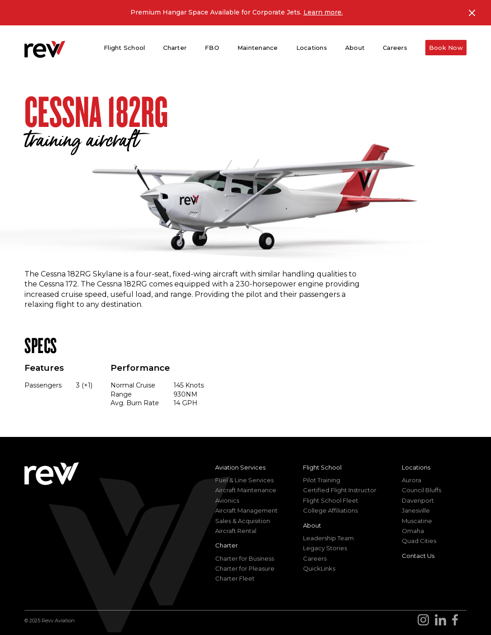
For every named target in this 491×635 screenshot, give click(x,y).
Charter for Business (244, 558)
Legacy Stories (325, 548)
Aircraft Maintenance (245, 490)
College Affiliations (330, 510)
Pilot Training (321, 480)
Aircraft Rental (235, 531)
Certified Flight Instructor (339, 490)
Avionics (227, 500)
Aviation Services (240, 467)
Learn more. (323, 12)
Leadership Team (328, 538)
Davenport (418, 500)
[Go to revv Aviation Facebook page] (458, 621)
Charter (226, 545)
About (312, 525)
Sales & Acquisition (242, 521)
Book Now (446, 47)
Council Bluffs (421, 490)
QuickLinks (319, 568)
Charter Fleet (235, 578)
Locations (416, 467)
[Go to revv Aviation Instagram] (426, 621)
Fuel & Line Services (244, 480)
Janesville (416, 510)
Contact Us (418, 555)
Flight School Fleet (330, 500)
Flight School (322, 467)
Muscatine (417, 521)
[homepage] (44, 49)
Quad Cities (419, 541)
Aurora (411, 480)
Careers (395, 47)
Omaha (413, 531)
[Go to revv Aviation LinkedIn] (442, 621)
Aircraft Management (246, 510)
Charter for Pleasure (244, 568)
